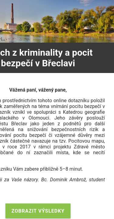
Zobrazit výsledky (38, 211)
